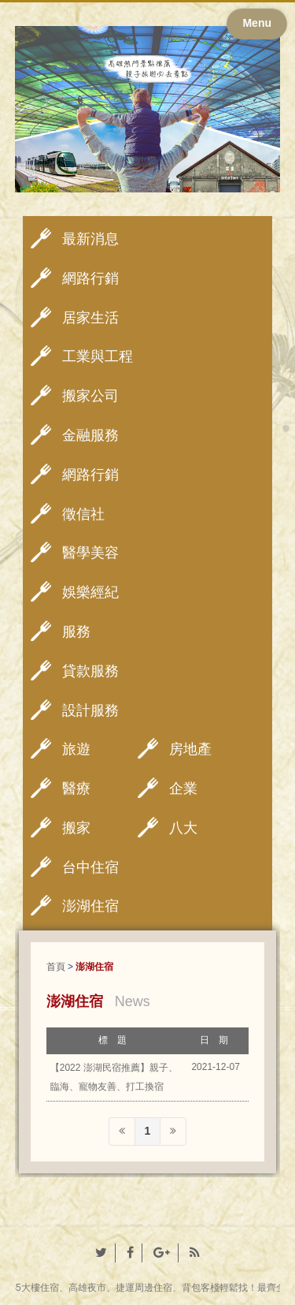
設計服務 (90, 710)
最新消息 (90, 239)
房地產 (190, 749)
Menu (256, 23)
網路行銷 (90, 278)
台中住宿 (90, 867)
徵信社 (83, 514)
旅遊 (76, 749)
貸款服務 (90, 671)
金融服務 (90, 435)
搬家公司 (90, 396)
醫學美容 (90, 553)
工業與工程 (97, 356)
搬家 (76, 828)
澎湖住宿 (90, 906)
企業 (183, 788)
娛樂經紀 (90, 592)
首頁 (55, 966)
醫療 (76, 788)
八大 (183, 828)
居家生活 (90, 318)
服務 (76, 631)
